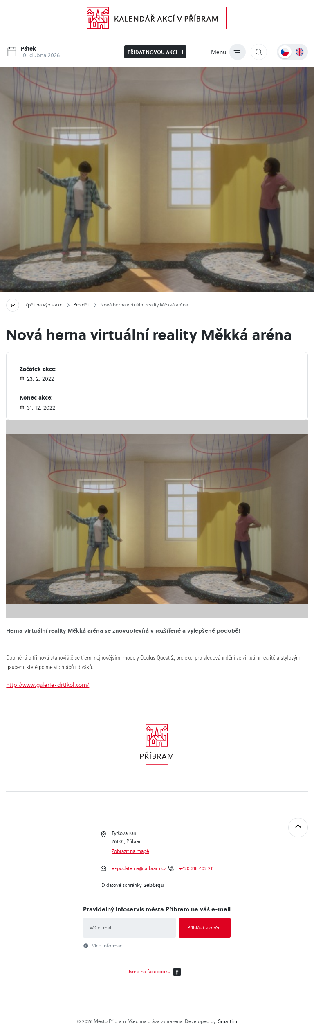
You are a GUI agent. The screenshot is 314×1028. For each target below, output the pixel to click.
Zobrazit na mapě (130, 851)
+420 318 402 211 (196, 868)
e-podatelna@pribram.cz (139, 868)
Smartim (227, 1021)
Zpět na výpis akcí (44, 304)
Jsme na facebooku (156, 972)
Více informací (107, 946)
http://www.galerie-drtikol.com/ (47, 685)
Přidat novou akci (156, 51)
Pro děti (81, 304)
